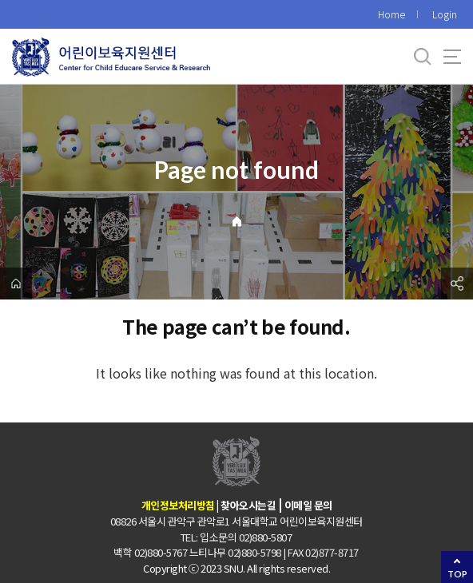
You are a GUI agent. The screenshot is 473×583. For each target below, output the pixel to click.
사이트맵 (452, 57)
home (16, 283)
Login (444, 14)
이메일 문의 (308, 505)
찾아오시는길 (248, 505)
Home (391, 14)
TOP (457, 574)
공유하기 (457, 283)
